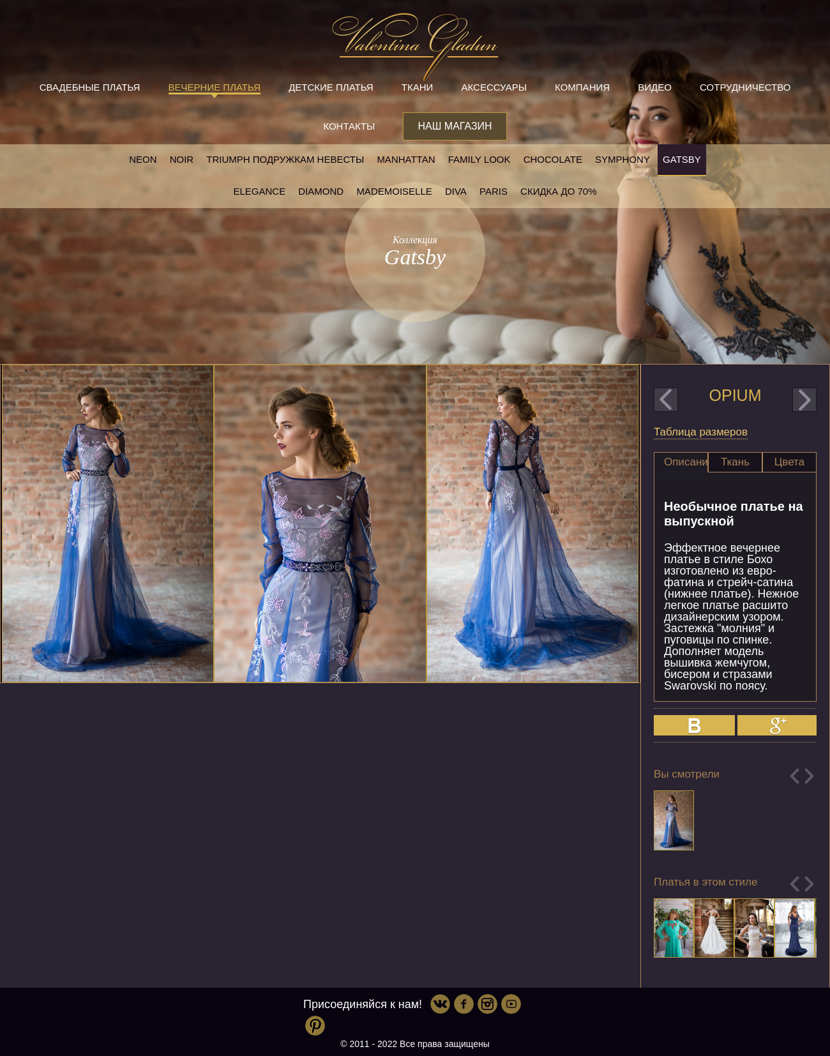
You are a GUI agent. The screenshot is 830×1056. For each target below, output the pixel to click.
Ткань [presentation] (735, 462)
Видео (655, 87)
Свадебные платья (90, 87)
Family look (479, 159)
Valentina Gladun (415, 47)
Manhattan (406, 159)
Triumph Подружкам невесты (285, 159)
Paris (493, 191)
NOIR (182, 159)
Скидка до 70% (558, 191)
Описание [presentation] (686, 462)
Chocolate (553, 159)
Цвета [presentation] (789, 462)
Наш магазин (455, 126)
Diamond (320, 191)
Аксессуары (494, 87)
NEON (142, 159)
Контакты (349, 126)
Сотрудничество (745, 87)
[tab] (681, 462)
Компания (582, 87)
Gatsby (682, 159)
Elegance (259, 191)
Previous (794, 776)
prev (666, 400)
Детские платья (331, 87)
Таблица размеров (701, 432)
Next (809, 776)
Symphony (622, 159)
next (804, 400)
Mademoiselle (394, 191)
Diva (456, 191)
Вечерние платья (214, 87)
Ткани (418, 87)
